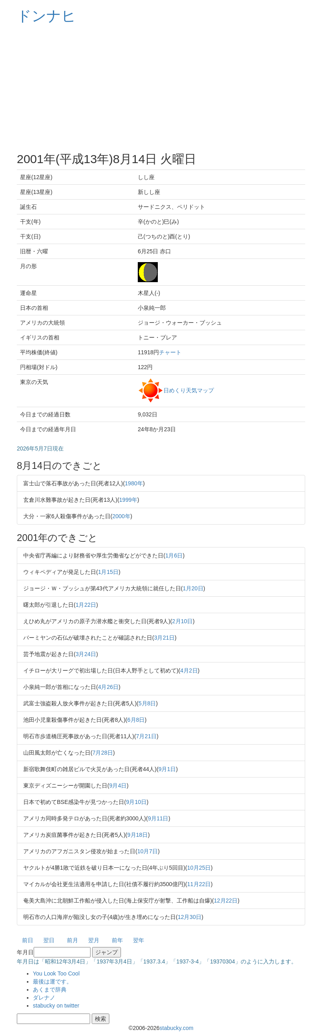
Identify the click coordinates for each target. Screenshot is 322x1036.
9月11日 (158, 818)
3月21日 (164, 637)
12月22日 (225, 900)
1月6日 (174, 555)
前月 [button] (72, 940)
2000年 (121, 516)
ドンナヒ (46, 16)
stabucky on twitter (56, 1005)
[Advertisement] (161, 88)
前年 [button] (117, 940)
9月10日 (136, 802)
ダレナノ (44, 997)
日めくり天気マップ (188, 390)
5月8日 (147, 703)
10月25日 (199, 867)
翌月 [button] (93, 940)
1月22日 (86, 605)
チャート (170, 352)
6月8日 (136, 720)
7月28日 (103, 752)
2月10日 (182, 621)
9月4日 (118, 785)
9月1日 (167, 769)
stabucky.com (176, 1028)
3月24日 (86, 654)
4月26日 (108, 687)
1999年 (128, 500)
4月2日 (189, 670)
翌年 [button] (138, 940)
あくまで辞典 (49, 989)
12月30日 (189, 917)
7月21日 (146, 736)
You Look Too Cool (56, 973)
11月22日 (199, 884)
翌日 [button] (48, 940)
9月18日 (137, 835)
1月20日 (193, 588)
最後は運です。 (52, 981)
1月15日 (108, 572)
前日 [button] (27, 940)
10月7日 (147, 851)
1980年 (134, 483)
